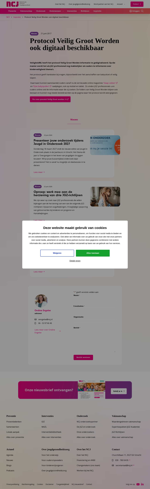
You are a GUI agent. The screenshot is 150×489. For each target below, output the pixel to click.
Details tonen (74, 261)
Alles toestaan (92, 253)
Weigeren (57, 253)
